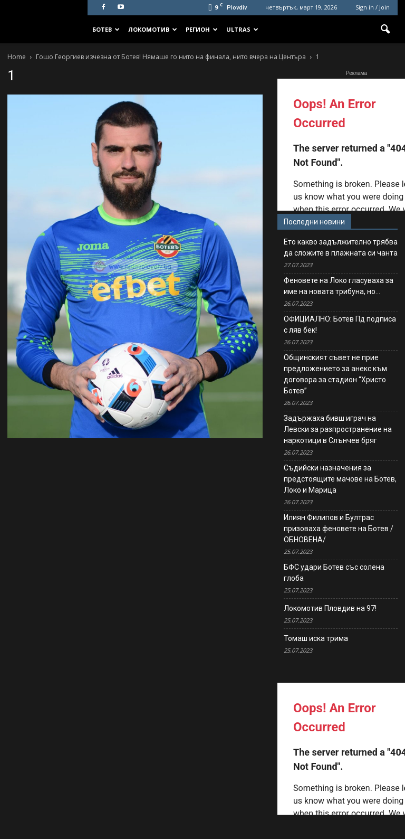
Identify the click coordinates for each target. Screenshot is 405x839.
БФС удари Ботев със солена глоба (334, 572)
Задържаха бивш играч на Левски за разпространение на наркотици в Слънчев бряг (338, 429)
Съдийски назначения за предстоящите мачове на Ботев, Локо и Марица (340, 479)
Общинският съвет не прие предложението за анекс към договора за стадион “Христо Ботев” (335, 374)
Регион (202, 29)
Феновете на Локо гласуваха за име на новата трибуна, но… (338, 286)
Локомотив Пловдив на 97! (330, 608)
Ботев (106, 29)
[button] (385, 29)
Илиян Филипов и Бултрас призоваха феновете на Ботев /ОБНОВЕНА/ (338, 528)
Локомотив (152, 29)
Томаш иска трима (316, 638)
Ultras (242, 29)
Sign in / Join (372, 7)
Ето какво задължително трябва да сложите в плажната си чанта (341, 247)
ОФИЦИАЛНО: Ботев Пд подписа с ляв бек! (340, 324)
